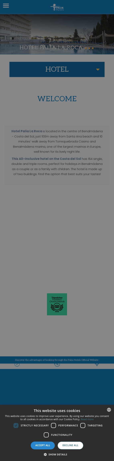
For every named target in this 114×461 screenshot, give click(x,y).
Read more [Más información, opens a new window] (87, 419)
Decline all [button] (70, 445)
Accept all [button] (42, 445)
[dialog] (57, 433)
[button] (57, 454)
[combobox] (109, 410)
